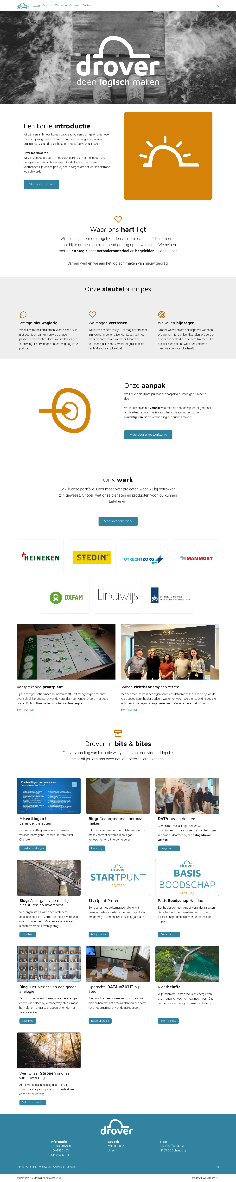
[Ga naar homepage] (23, 6)
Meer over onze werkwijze (148, 435)
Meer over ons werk (118, 521)
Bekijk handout (169, 848)
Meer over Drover (41, 184)
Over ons (47, 5)
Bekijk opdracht (25, 709)
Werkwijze (61, 5)
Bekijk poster (98, 934)
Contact (87, 5)
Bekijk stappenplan (32, 1102)
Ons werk (74, 5)
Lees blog (96, 848)
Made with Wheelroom (203, 1178)
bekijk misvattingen (33, 848)
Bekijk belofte (168, 1020)
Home (36, 5)
